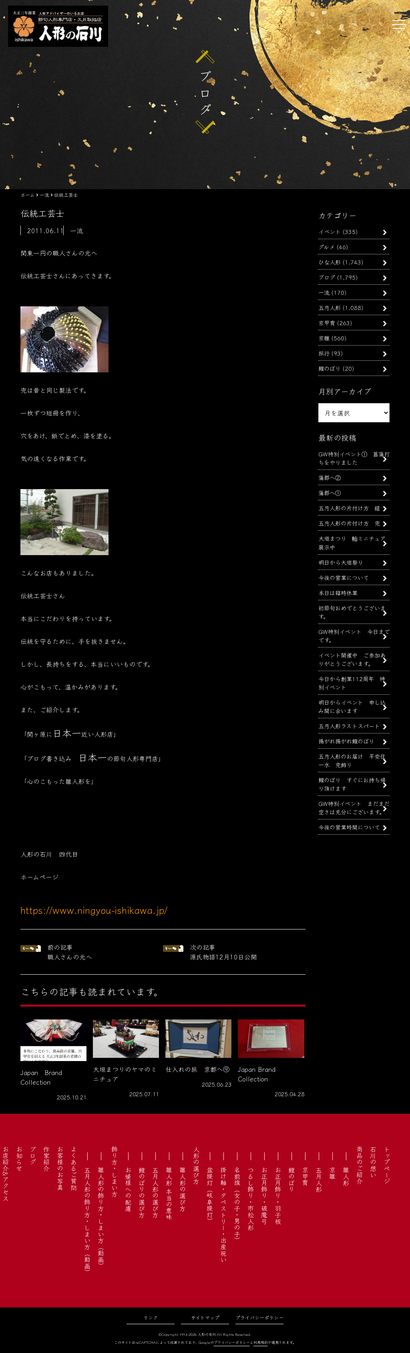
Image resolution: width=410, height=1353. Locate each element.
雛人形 (346, 1176)
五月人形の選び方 (155, 1192)
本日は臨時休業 (338, 592)
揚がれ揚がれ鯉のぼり (346, 741)
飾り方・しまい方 (114, 1171)
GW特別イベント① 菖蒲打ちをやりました (354, 458)
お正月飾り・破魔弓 (264, 1195)
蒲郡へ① (329, 492)
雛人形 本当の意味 (169, 1193)
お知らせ (19, 1158)
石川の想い (373, 1162)
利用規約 (260, 1342)
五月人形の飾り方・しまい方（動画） (87, 1221)
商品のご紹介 (359, 1165)
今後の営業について (343, 577)
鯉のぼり (329, 368)
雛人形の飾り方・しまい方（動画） (101, 1218)
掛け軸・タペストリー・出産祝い (223, 1215)
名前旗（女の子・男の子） (237, 1205)
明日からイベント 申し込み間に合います (352, 706)
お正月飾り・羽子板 (278, 1195)
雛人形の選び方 (182, 1189)
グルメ (326, 246)
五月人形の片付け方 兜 (349, 523)
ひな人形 (329, 262)
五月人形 (329, 307)
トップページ (387, 1165)
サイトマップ (205, 1317)
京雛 (324, 338)
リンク (150, 1317)
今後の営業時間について (349, 827)
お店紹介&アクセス (5, 1173)
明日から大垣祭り (340, 562)
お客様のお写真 (60, 1168)
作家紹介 (46, 1158)
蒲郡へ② (329, 477)
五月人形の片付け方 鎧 (349, 508)
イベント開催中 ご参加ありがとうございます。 (352, 659)
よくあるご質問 (73, 1168)
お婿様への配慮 (128, 1189)
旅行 (324, 353)
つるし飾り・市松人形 (250, 1199)
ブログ (326, 277)
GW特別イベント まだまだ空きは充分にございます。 (354, 807)
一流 (324, 292)
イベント (329, 231)
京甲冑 (326, 322)
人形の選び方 (196, 1165)
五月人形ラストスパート (349, 725)
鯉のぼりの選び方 (142, 1192)
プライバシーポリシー (259, 1317)
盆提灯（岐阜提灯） (210, 1195)
